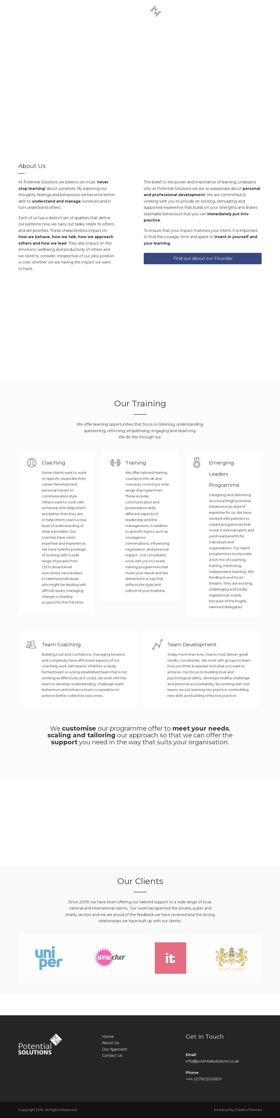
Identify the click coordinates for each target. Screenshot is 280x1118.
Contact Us (112, 1055)
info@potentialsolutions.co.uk (212, 1061)
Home (108, 1036)
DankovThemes (248, 1110)
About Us (110, 1042)
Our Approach (114, 1049)
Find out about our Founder (203, 258)
